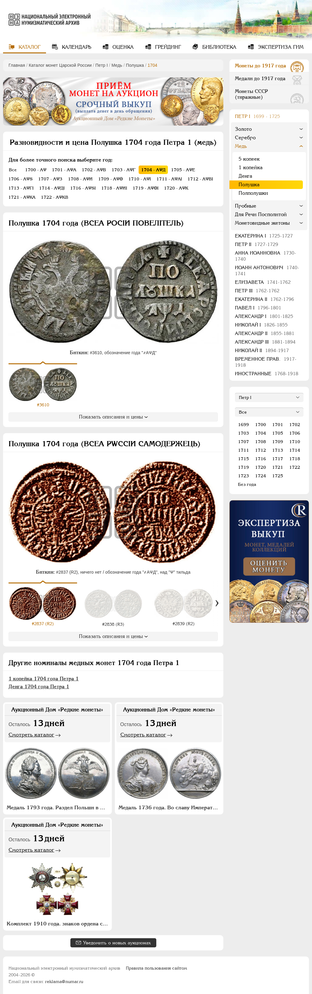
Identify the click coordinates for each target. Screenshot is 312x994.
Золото (243, 129)
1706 (294, 433)
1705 (277, 433)
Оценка (122, 47)
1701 (277, 424)
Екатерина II (264, 299)
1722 (294, 467)
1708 (260, 441)
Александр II (264, 333)
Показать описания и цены (113, 417)
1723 (243, 475)
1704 (260, 433)
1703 (243, 433)
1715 (243, 458)
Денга (245, 176)
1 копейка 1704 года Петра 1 (44, 677)
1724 (260, 475)
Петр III (257, 290)
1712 (260, 450)
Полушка (135, 65)
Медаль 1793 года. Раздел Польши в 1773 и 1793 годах (58, 806)
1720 (260, 467)
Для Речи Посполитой (261, 214)
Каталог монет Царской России (60, 65)
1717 (277, 458)
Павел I (258, 307)
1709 (277, 441)
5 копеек (249, 159)
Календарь (75, 47)
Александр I (264, 316)
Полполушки (253, 193)
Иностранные (266, 373)
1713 (277, 450)
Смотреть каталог (31, 733)
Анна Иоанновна (265, 256)
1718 (294, 458)
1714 (294, 450)
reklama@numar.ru (64, 980)
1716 (260, 458)
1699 (243, 424)
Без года (247, 484)
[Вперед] (217, 602)
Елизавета (263, 282)
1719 (243, 467)
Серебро (245, 138)
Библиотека (218, 47)
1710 (294, 441)
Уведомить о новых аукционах (117, 941)
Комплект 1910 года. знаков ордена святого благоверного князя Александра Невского (58, 922)
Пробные (245, 206)
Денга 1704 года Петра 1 (39, 685)
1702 (294, 424)
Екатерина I (264, 235)
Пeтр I (101, 65)
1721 (277, 467)
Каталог (29, 47)
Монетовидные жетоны (262, 223)
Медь (117, 65)
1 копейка (251, 167)
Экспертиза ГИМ (279, 47)
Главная (17, 65)
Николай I (261, 324)
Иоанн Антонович (267, 270)
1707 (243, 441)
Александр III (265, 341)
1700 (260, 424)
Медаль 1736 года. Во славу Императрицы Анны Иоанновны (170, 806)
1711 (243, 450)
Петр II (256, 244)
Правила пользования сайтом (156, 966)
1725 (277, 475)
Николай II (262, 350)
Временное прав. (265, 362)
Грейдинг (167, 47)
